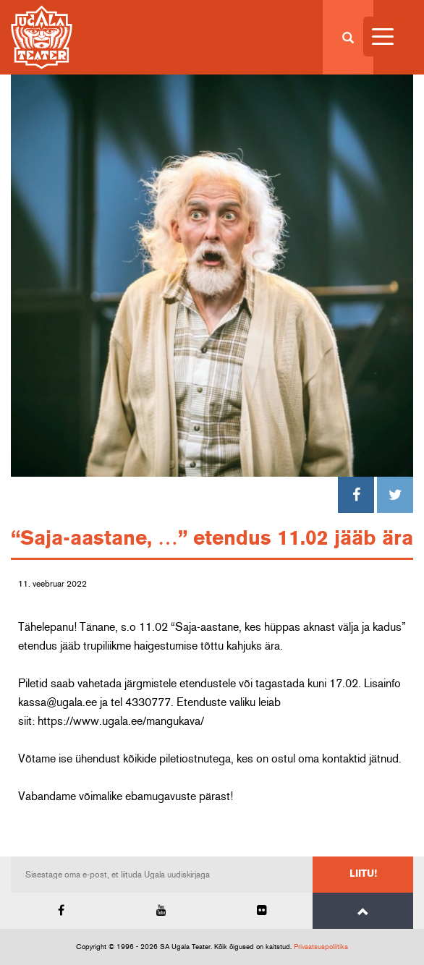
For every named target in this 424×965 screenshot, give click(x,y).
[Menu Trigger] (383, 36)
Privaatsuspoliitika (321, 947)
